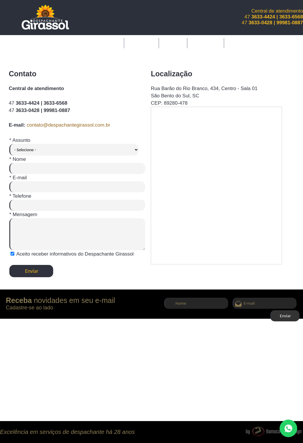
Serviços (173, 43)
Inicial (113, 43)
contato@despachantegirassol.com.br (68, 125)
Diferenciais (205, 43)
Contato (116, 53)
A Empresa (141, 43)
